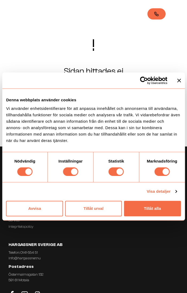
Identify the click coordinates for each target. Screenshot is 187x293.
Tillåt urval (93, 208)
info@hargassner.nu (25, 258)
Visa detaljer (158, 191)
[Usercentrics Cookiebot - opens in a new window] (143, 80)
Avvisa (34, 208)
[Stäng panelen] (179, 80)
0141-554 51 (29, 252)
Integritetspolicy (21, 227)
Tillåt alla (152, 208)
